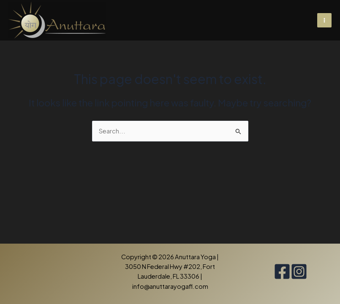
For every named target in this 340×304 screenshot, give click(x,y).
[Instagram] (299, 271)
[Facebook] (282, 271)
